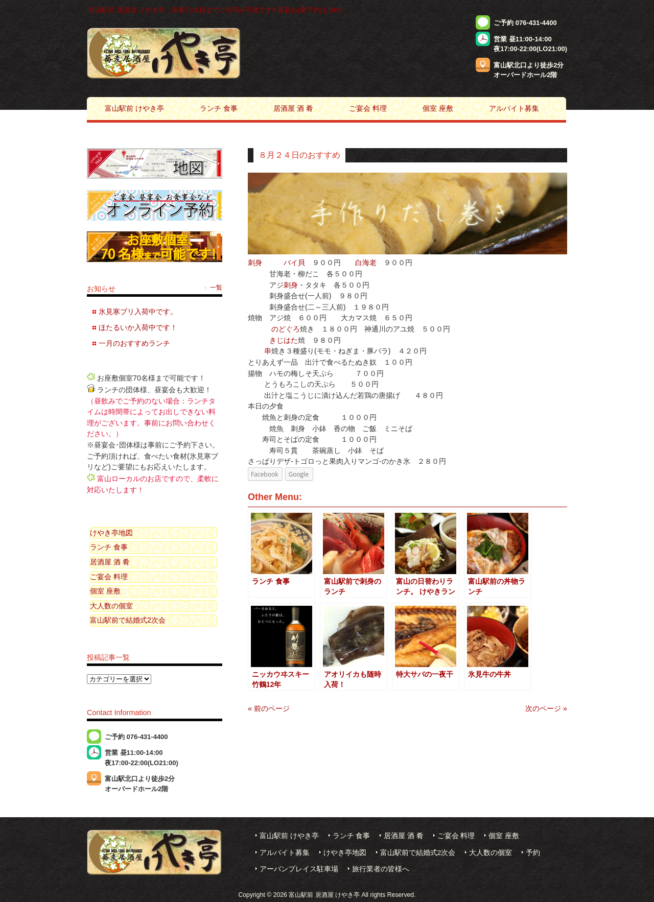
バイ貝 (294, 262)
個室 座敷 (105, 591)
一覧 (216, 287)
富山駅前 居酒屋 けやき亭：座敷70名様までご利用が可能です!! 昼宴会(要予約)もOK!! (215, 10)
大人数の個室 (111, 606)
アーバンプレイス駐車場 (299, 869)
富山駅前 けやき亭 (289, 836)
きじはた (283, 340)
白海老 (366, 262)
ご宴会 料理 (109, 577)
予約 (533, 853)
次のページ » (546, 708)
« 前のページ (269, 708)
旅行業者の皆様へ (380, 869)
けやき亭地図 (111, 533)
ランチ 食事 (109, 547)
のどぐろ (285, 329)
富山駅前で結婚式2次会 (128, 620)
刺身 (255, 262)
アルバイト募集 (285, 853)
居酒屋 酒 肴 (110, 562)
